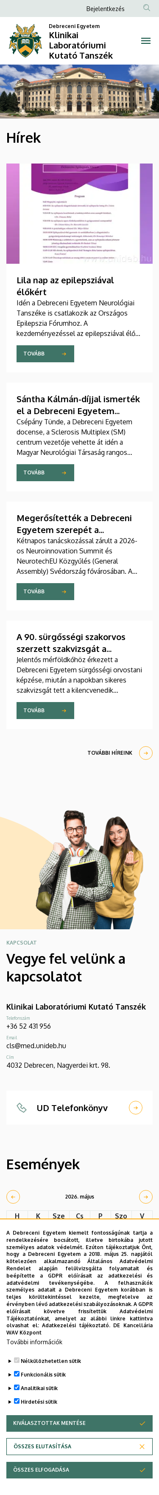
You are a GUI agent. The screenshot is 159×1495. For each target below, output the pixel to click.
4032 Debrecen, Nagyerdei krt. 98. (58, 1065)
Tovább (34, 353)
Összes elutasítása (42, 1461)
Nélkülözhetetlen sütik (51, 1375)
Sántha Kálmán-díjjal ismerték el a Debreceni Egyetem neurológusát (78, 410)
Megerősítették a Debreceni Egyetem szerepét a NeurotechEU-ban (74, 529)
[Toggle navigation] (146, 41)
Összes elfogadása (41, 1484)
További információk (34, 1356)
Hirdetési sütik (39, 1416)
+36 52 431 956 (28, 1026)
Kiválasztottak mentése (49, 1437)
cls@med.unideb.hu (36, 1045)
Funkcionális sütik (43, 1389)
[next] (146, 1197)
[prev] (13, 1197)
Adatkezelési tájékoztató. (76, 1340)
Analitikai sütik (39, 1402)
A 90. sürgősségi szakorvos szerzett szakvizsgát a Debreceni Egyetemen (71, 648)
